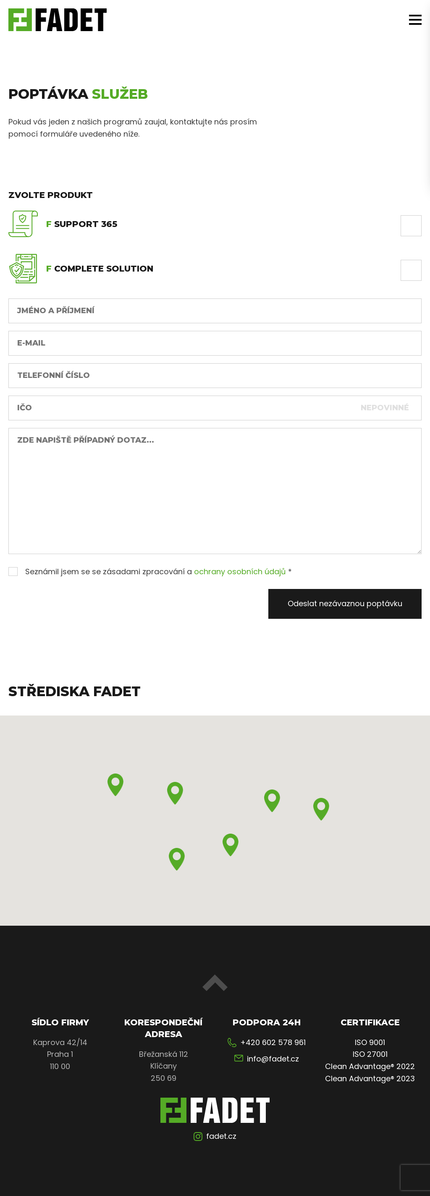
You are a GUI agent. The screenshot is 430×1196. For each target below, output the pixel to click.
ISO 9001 (370, 1042)
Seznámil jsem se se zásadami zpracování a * (150, 571)
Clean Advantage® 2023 (370, 1078)
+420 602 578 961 (273, 1042)
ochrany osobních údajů (240, 571)
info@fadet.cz (273, 1058)
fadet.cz (221, 1136)
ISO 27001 (370, 1054)
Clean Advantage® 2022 (370, 1066)
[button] (115, 785)
